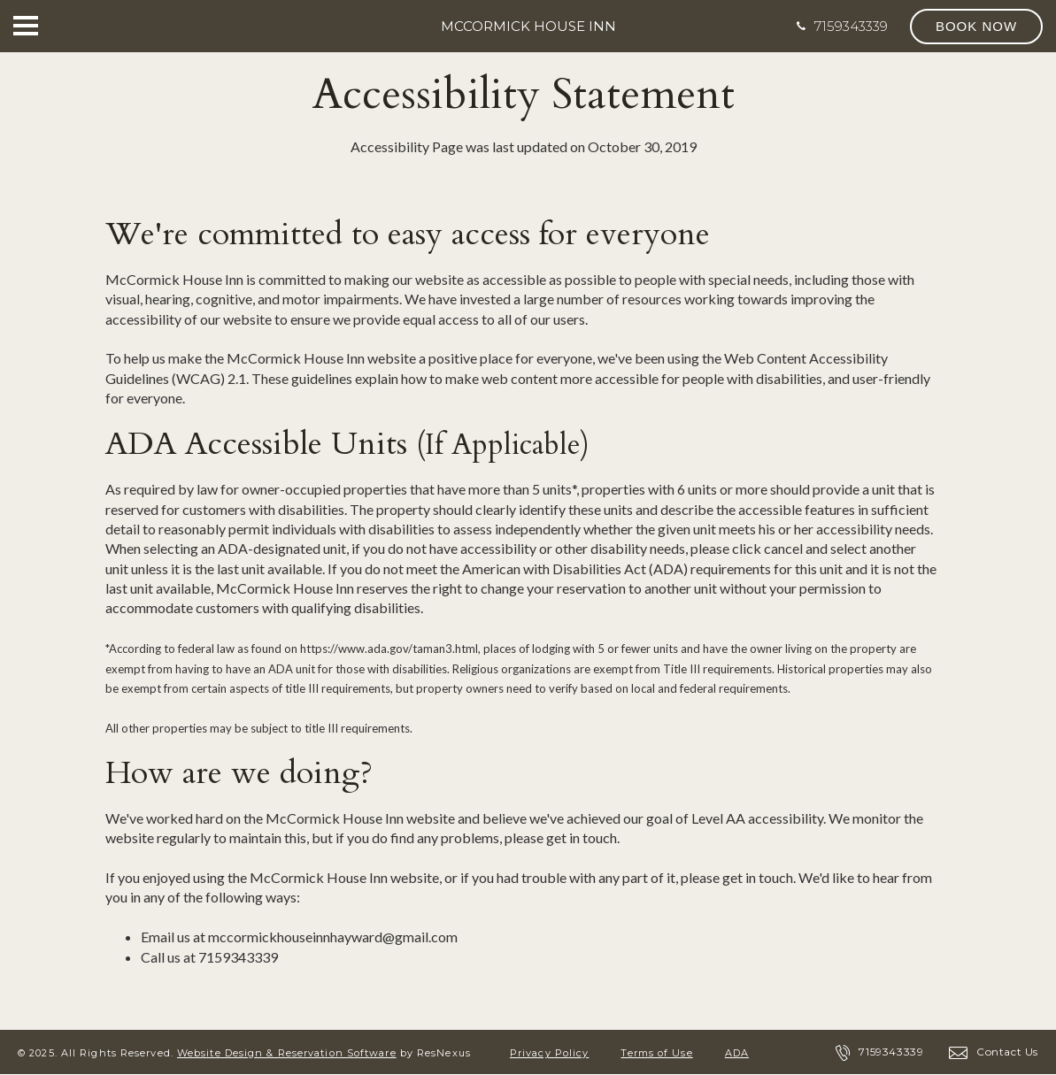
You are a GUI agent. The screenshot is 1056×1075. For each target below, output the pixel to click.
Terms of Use (656, 1053)
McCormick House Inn (528, 26)
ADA (737, 1053)
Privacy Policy (549, 1053)
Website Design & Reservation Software (287, 1053)
